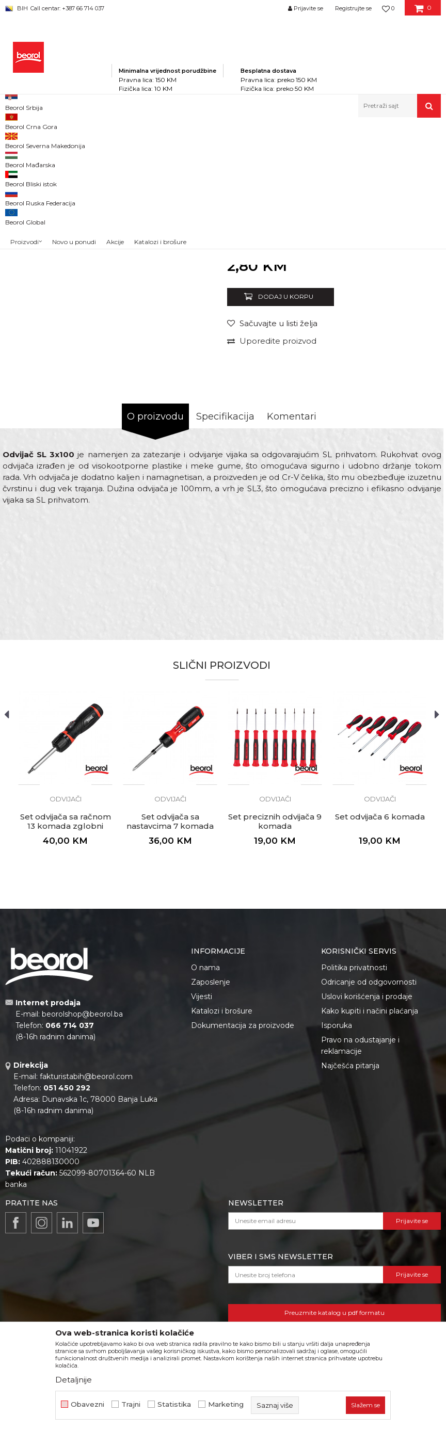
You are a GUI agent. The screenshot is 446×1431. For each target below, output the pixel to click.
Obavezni (87, 1404)
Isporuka (336, 1158)
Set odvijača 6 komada (380, 950)
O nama (205, 1100)
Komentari (291, 549)
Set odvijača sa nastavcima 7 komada (170, 954)
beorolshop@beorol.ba (82, 1147)
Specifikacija (225, 549)
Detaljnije (73, 1380)
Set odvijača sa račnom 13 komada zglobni (65, 954)
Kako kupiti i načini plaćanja (369, 1144)
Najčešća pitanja (350, 1198)
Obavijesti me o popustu (396, 387)
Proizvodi (107, 139)
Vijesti (201, 1129)
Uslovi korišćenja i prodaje (366, 1129)
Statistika (174, 1404)
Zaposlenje (210, 1115)
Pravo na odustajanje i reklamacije (360, 1178)
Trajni (130, 1404)
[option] (32, 196)
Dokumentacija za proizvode (242, 1158)
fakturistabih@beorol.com (86, 1209)
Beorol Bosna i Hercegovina (45, 139)
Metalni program (154, 139)
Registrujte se (353, 8)
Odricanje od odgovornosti (369, 1115)
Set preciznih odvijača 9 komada (275, 954)
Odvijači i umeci (211, 139)
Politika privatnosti (354, 1100)
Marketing (226, 1404)
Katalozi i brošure (221, 1144)
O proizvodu (155, 549)
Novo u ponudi (74, 108)
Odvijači (255, 139)
